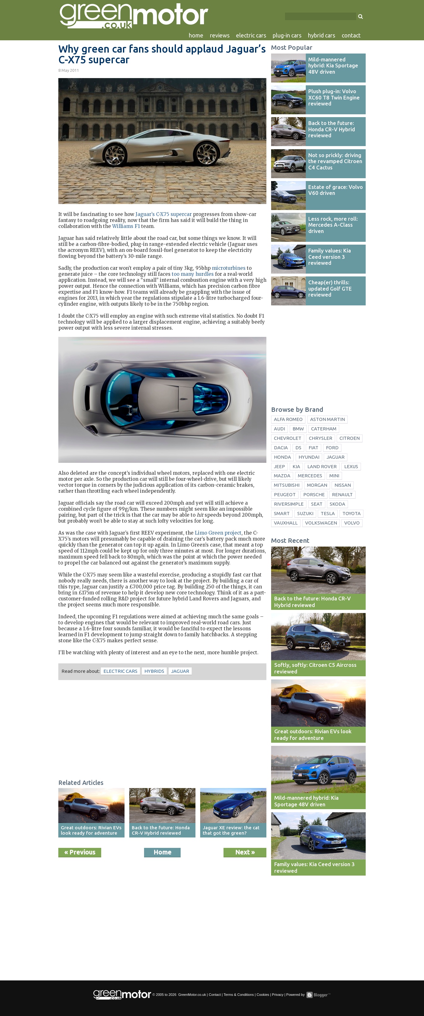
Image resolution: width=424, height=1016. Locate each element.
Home (162, 852)
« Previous (79, 852)
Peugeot (285, 494)
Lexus (351, 466)
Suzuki (305, 513)
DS (298, 447)
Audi (279, 428)
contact (351, 35)
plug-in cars (287, 35)
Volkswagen (321, 522)
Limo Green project (218, 533)
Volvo (352, 522)
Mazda (282, 475)
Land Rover (322, 466)
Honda (282, 457)
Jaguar (180, 671)
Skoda (337, 504)
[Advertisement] (162, 730)
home (196, 35)
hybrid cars (321, 35)
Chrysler (320, 438)
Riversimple (289, 504)
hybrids (154, 671)
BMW (298, 428)
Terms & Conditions (239, 994)
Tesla (328, 513)
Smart (282, 513)
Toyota (351, 513)
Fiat (313, 447)
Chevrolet (287, 438)
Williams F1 (126, 226)
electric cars (251, 35)
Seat (316, 504)
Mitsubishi (286, 485)
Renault (342, 494)
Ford (332, 447)
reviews (219, 35)
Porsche (314, 494)
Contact (215, 994)
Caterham (323, 428)
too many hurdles (193, 274)
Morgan (317, 485)
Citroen (350, 438)
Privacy (277, 994)
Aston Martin (327, 419)
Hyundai (309, 457)
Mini (334, 475)
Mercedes (310, 475)
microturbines (229, 268)
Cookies (263, 994)
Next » (245, 852)
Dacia (281, 447)
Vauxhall (286, 522)
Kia (296, 466)
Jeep (279, 466)
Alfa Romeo (288, 419)
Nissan (342, 485)
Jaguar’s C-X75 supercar (164, 214)
